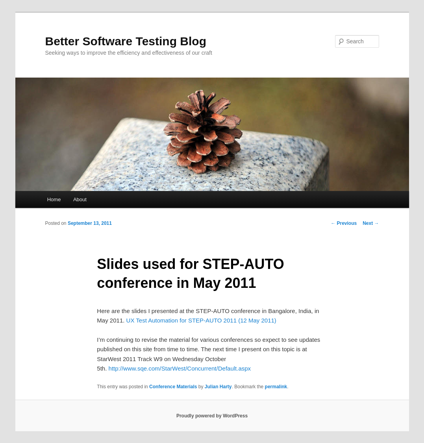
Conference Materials (173, 386)
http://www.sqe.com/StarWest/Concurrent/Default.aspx (180, 368)
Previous (344, 223)
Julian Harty (218, 386)
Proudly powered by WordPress (212, 416)
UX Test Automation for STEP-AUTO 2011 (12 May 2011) (201, 320)
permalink (276, 386)
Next (371, 223)
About (80, 199)
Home (54, 199)
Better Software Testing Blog (125, 41)
